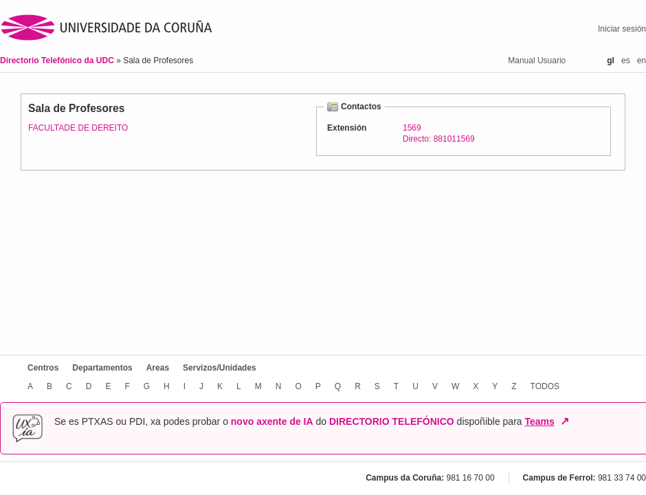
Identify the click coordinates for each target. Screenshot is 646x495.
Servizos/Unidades (219, 368)
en (641, 60)
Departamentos (102, 368)
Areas (157, 368)
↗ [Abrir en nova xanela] (564, 421)
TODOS (545, 386)
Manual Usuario (537, 60)
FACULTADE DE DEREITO (78, 128)
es (625, 60)
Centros (42, 368)
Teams (539, 421)
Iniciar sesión (622, 29)
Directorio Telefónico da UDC (58, 60)
